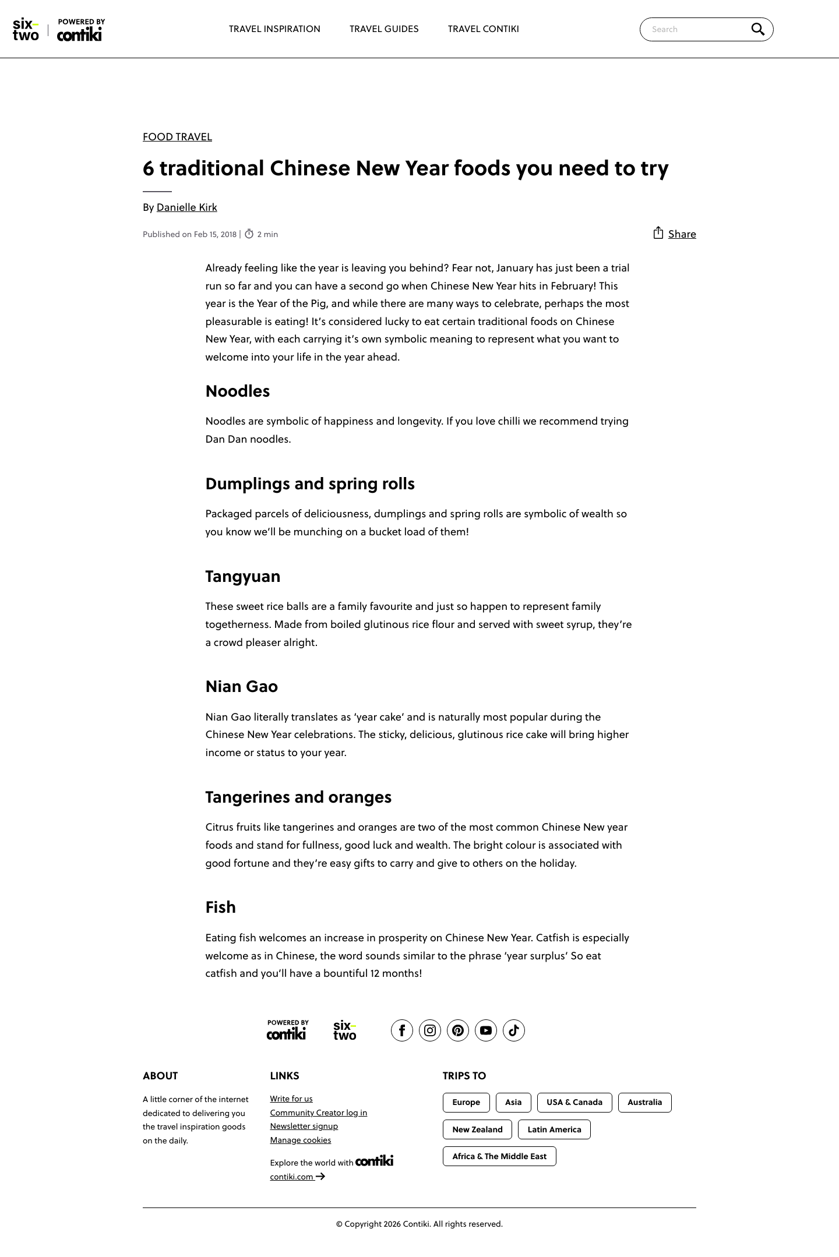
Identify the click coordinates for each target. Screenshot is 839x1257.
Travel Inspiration (274, 29)
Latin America (554, 1129)
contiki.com (298, 1176)
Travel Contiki (483, 29)
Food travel (177, 136)
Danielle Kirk (187, 207)
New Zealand (477, 1129)
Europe (466, 1102)
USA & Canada (574, 1102)
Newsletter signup (304, 1126)
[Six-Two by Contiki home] (26, 29)
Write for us (291, 1098)
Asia (513, 1102)
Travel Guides (384, 29)
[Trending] (808, 29)
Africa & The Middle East (499, 1156)
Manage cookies (301, 1140)
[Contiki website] (288, 1030)
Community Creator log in (319, 1112)
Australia (645, 1102)
